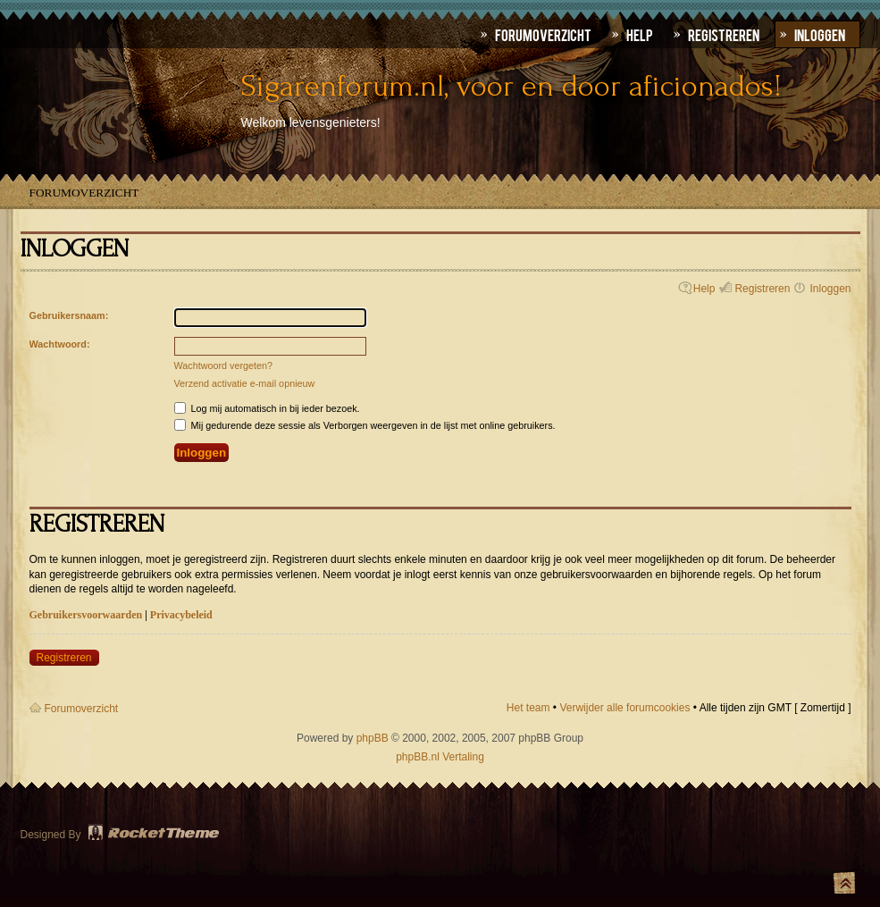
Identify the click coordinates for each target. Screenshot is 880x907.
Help (704, 288)
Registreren (762, 288)
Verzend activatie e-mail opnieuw (244, 383)
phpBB (372, 738)
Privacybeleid (181, 615)
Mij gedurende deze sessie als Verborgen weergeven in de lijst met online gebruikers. (365, 425)
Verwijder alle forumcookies (624, 707)
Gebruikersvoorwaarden (86, 615)
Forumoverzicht (84, 192)
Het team (528, 707)
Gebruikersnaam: (69, 315)
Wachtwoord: (59, 344)
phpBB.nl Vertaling (440, 757)
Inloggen (830, 288)
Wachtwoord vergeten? (223, 365)
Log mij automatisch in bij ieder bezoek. (267, 408)
